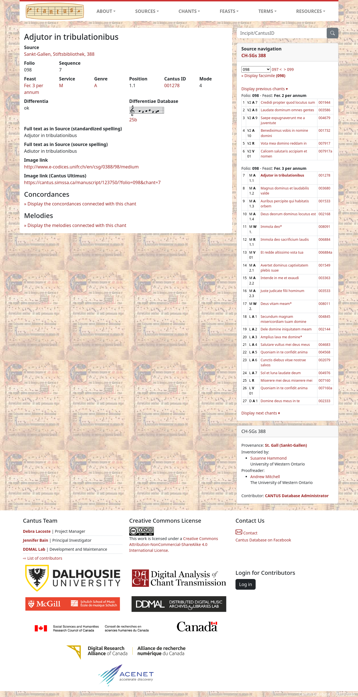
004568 (324, 352)
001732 (324, 130)
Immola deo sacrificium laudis (285, 239)
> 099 (289, 69)
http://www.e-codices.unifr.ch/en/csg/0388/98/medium (81, 167)
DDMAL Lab (34, 549)
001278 (172, 85)
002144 (324, 329)
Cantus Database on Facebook (263, 540)
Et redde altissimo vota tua (282, 252)
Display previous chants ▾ (264, 88)
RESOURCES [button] (309, 11)
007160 (324, 380)
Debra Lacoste (37, 531)
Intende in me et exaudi (280, 277)
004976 (324, 373)
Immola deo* (271, 226)
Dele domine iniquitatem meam (286, 329)
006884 (324, 239)
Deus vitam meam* (276, 303)
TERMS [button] (265, 11)
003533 (324, 290)
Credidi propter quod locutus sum (288, 102)
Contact (246, 533)
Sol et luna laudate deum (281, 373)
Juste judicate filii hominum (282, 290)
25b (133, 120)
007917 (324, 143)
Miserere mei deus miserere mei (286, 380)
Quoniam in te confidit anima (284, 352)
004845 (324, 316)
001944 (324, 102)
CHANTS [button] (187, 11)
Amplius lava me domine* (281, 337)
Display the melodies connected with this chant (76, 225)
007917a (325, 151)
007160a (325, 388)
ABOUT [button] (104, 11)
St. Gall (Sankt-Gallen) (286, 445)
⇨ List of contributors (42, 558)
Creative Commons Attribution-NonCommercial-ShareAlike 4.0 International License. (173, 544)
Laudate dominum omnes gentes (287, 110)
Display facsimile (264, 75)
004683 (324, 344)
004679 (324, 117)
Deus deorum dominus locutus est (288, 214)
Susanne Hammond (268, 458)
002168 (324, 214)
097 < (277, 69)
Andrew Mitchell (265, 476)
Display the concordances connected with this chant (81, 204)
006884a (325, 252)
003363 (324, 277)
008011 (324, 303)
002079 (324, 360)
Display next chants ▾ (260, 413)
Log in (245, 584)
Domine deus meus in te (280, 401)
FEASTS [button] (227, 11)
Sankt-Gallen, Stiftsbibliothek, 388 (59, 54)
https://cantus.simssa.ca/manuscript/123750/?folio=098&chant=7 (92, 182)
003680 (324, 188)
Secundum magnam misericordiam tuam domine (283, 319)
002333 (324, 401)
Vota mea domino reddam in (284, 143)
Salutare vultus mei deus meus (285, 344)
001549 (324, 265)
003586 (324, 110)
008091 (324, 226)
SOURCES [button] (145, 11)
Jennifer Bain (36, 540)
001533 (324, 201)
